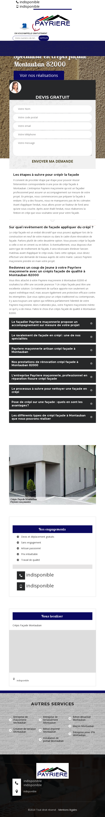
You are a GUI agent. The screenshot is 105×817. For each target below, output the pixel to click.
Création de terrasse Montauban (22, 730)
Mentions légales (67, 809)
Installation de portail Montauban (51, 740)
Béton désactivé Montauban (80, 718)
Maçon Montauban (81, 726)
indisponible (28, 2)
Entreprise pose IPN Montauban (82, 734)
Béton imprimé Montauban (49, 730)
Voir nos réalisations (39, 75)
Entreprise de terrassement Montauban (48, 720)
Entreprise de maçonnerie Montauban (18, 720)
